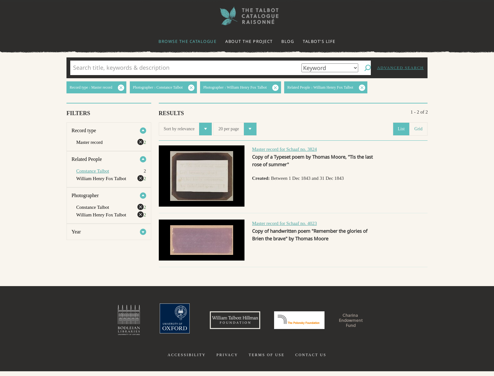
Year (76, 231)
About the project (249, 41)
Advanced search (400, 67)
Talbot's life (319, 41)
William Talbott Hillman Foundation (226, 322)
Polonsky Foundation (303, 322)
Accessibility (187, 359)
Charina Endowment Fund (367, 322)
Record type (84, 130)
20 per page (237, 129)
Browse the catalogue (187, 41)
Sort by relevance (188, 129)
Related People (87, 159)
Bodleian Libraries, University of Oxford (107, 322)
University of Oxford (157, 322)
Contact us (310, 359)
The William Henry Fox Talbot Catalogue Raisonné (247, 16)
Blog (287, 41)
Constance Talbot (92, 170)
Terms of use (266, 359)
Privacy (227, 359)
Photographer (85, 195)
